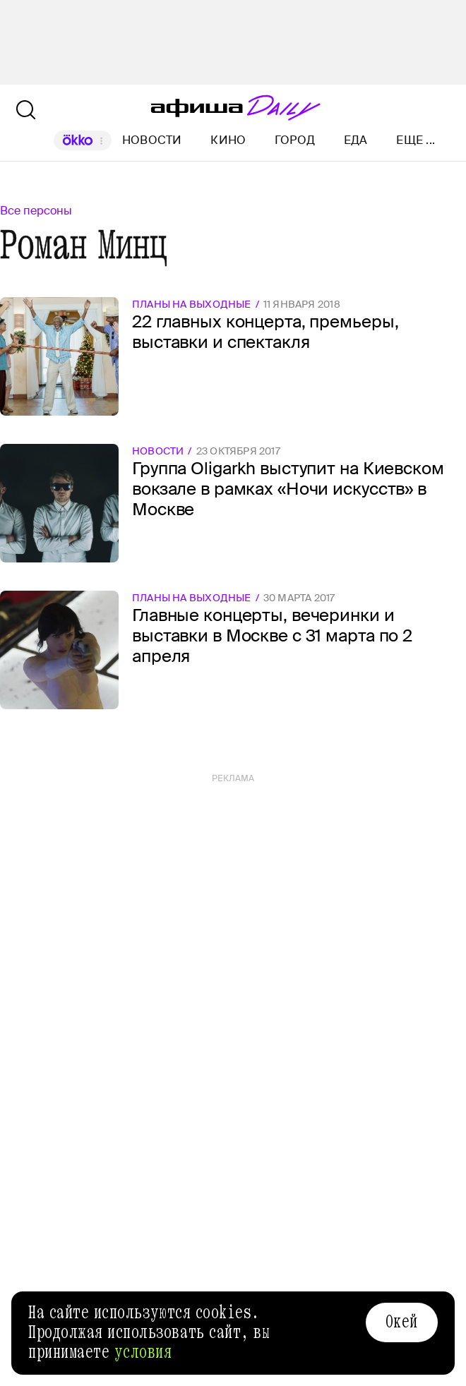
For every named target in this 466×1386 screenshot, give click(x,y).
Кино (228, 140)
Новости (152, 140)
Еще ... (415, 140)
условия (143, 1352)
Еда (356, 140)
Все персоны (36, 210)
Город (295, 140)
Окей (402, 1321)
